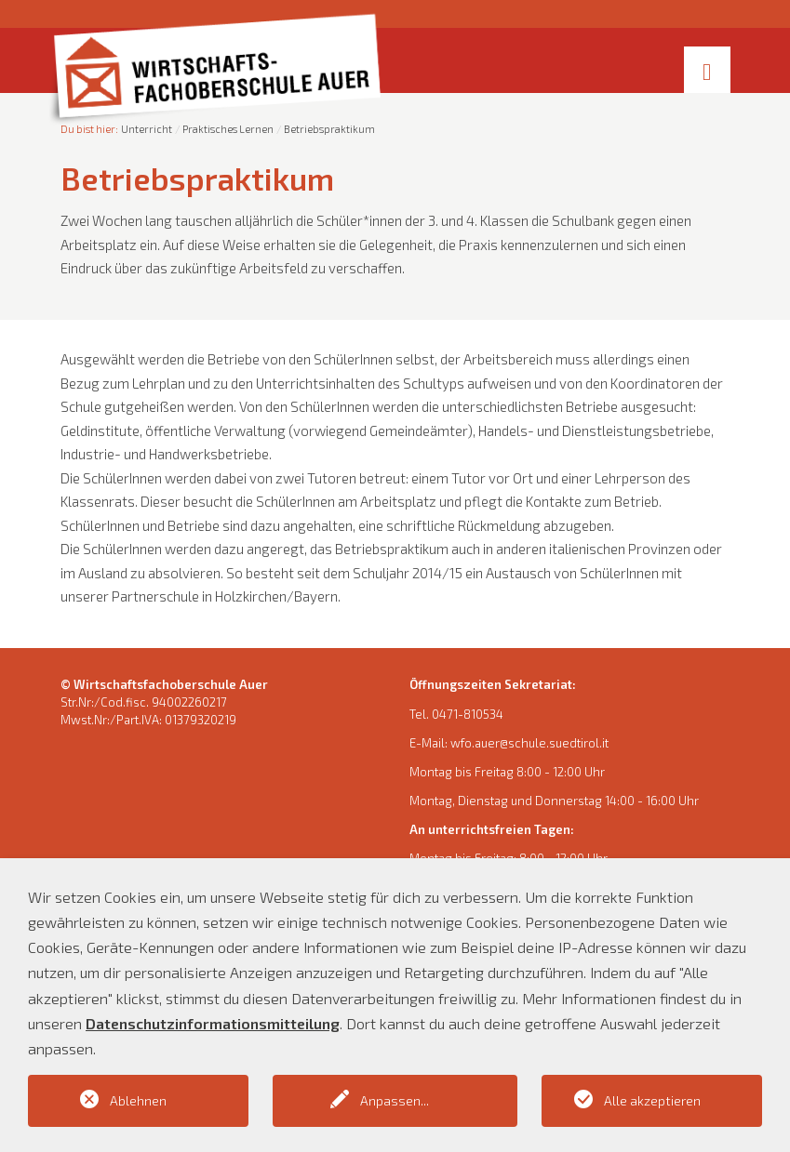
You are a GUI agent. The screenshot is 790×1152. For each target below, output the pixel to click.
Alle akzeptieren (652, 1100)
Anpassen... (394, 1100)
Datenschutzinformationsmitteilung (213, 1023)
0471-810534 (467, 714)
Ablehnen (138, 1100)
